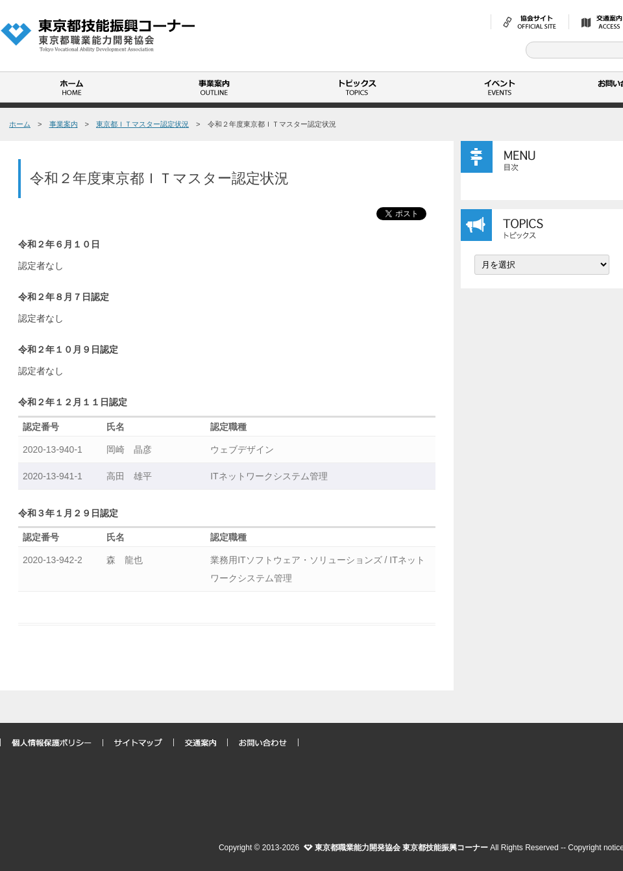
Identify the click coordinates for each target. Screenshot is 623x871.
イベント (499, 87)
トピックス (357, 87)
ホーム (71, 87)
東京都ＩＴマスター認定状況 (142, 124)
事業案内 (214, 87)
